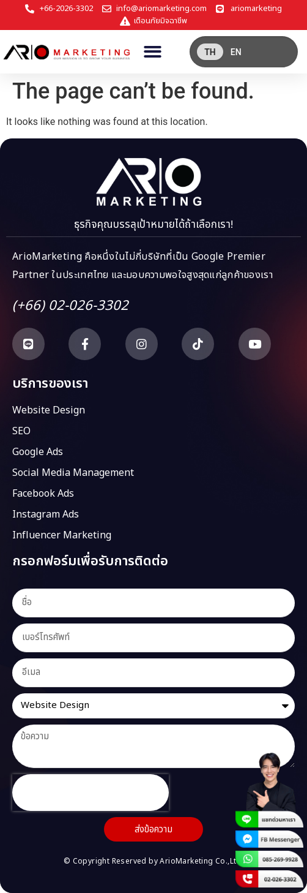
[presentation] (90, 792)
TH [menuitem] (210, 52)
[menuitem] (210, 51)
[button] (152, 51)
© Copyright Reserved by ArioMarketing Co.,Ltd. (153, 861)
